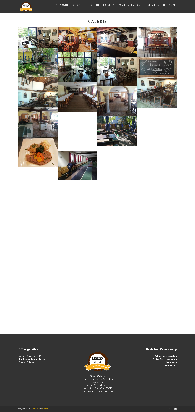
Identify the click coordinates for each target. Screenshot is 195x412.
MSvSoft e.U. (46, 409)
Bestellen (93, 5)
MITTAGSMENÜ (62, 5)
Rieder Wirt (36, 409)
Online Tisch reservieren (165, 359)
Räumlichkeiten (126, 5)
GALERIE (141, 5)
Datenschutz (171, 365)
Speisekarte (78, 5)
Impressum (171, 362)
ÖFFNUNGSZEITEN (156, 5)
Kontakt (172, 5)
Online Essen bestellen (166, 356)
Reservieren (108, 5)
